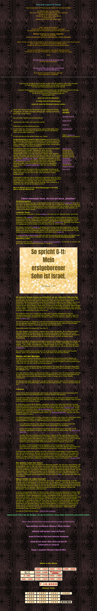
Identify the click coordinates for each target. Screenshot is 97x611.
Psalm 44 (60, 232)
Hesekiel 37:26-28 (68, 116)
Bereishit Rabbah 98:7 (32, 165)
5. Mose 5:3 (20, 347)
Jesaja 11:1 (66, 161)
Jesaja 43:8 (58, 222)
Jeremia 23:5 (66, 163)
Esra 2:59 (23, 432)
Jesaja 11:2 (71, 135)
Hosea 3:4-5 (66, 158)
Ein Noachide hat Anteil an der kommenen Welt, (48, 60)
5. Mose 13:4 (25, 318)
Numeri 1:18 (76, 430)
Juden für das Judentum (47, 511)
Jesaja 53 (30, 217)
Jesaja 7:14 (68, 203)
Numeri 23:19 (75, 458)
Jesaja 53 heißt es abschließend (28, 235)
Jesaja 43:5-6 (66, 120)
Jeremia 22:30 (27, 158)
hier (59, 474)
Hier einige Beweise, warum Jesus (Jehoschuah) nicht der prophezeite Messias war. (48, 68)
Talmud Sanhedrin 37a (22, 160)
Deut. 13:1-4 (66, 169)
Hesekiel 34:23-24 (68, 166)
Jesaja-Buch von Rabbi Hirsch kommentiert (47, 242)
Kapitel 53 (43, 214)
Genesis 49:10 (67, 160)
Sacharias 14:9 (67, 129)
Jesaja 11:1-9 (66, 148)
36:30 (35, 158)
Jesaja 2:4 (65, 125)
